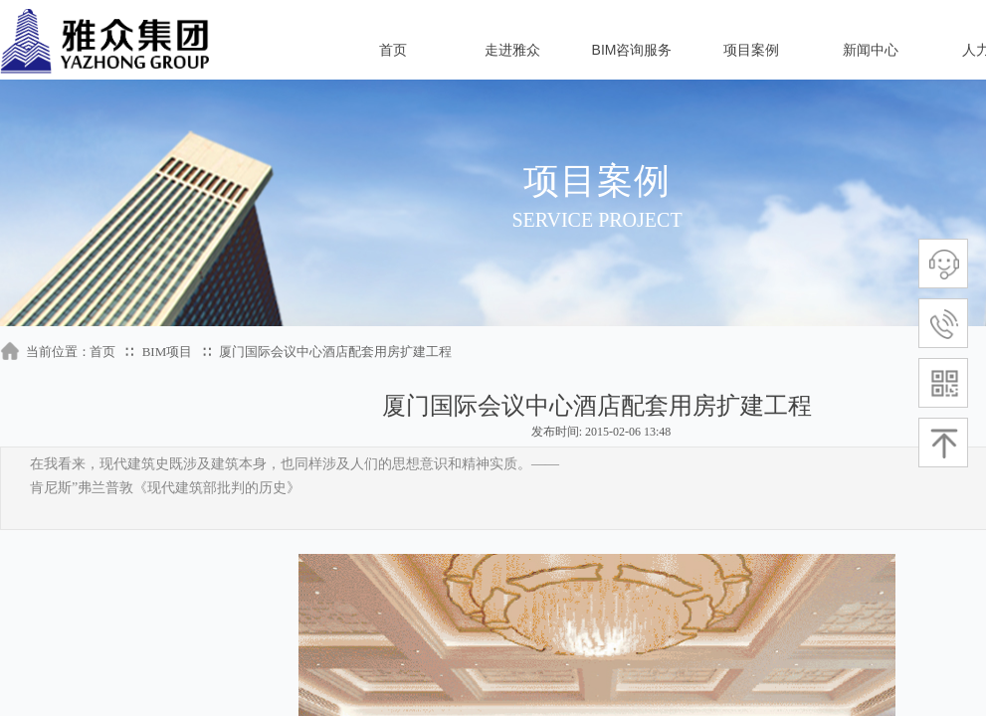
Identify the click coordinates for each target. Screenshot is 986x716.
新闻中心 (870, 50)
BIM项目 (167, 351)
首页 (393, 50)
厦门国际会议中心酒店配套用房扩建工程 (335, 351)
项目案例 (751, 50)
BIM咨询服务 (632, 50)
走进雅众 (512, 50)
